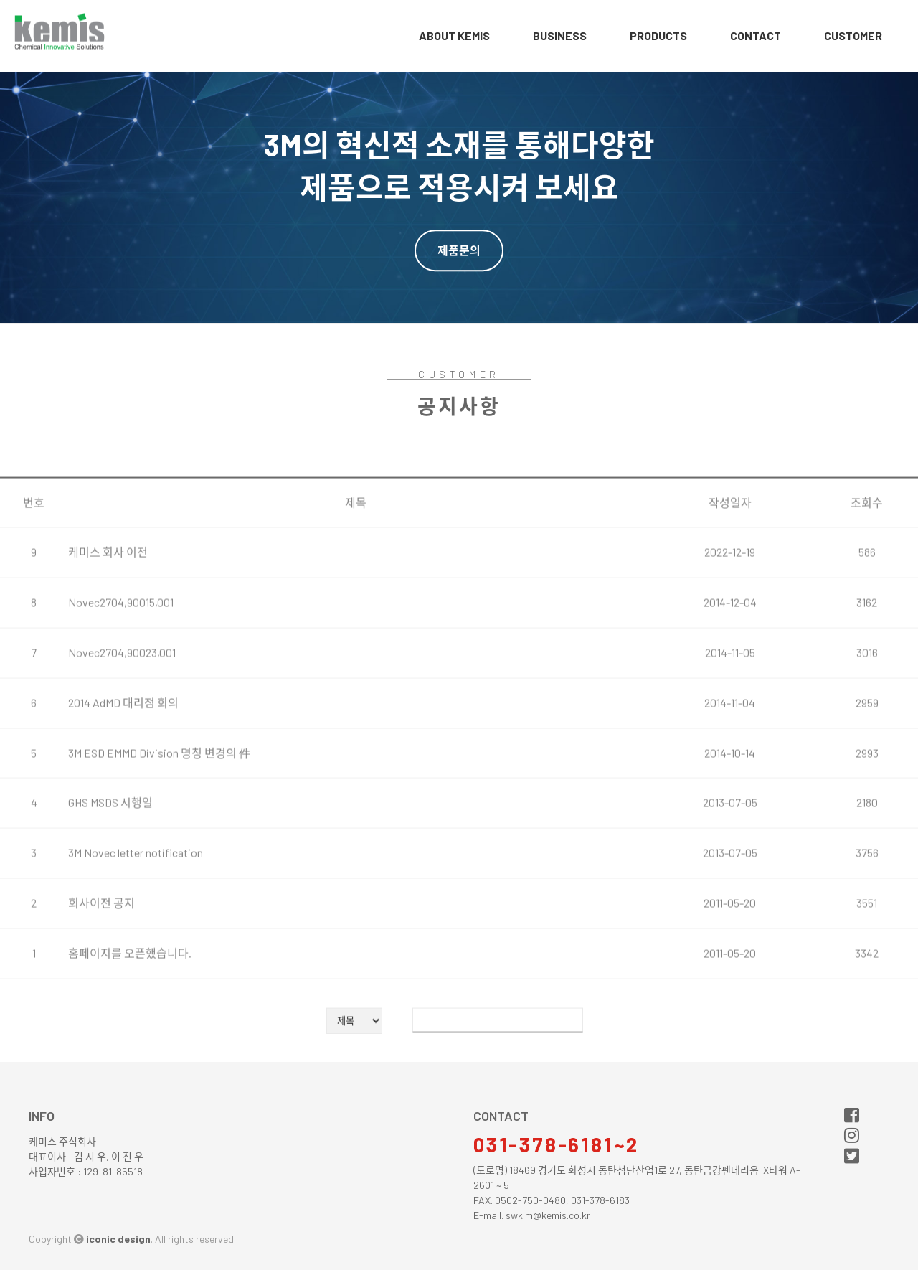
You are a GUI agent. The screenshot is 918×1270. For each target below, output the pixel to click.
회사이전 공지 (101, 951)
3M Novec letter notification (135, 901)
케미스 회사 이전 (108, 601)
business (560, 35)
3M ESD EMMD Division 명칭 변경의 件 (159, 801)
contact (755, 35)
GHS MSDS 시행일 (110, 851)
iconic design (118, 1239)
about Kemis (454, 35)
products (658, 35)
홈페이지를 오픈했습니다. (129, 1001)
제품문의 (459, 250)
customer (853, 35)
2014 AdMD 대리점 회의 (123, 751)
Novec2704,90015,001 (121, 651)
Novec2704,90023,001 (122, 700)
